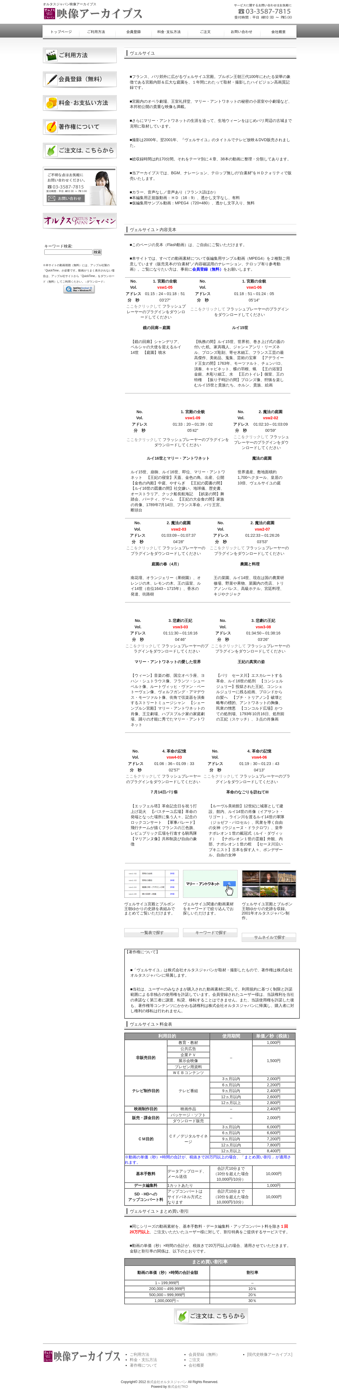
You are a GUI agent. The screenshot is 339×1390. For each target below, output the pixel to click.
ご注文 (194, 1359)
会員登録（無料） (204, 1354)
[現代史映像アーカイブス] (269, 1354)
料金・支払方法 (143, 1359)
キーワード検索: (58, 246)
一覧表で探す (152, 932)
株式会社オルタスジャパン (167, 1382)
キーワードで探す (210, 932)
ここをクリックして (143, 306)
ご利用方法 (139, 1354)
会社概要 (196, 1365)
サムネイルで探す (269, 937)
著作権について (143, 1365)
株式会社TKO (178, 1387)
